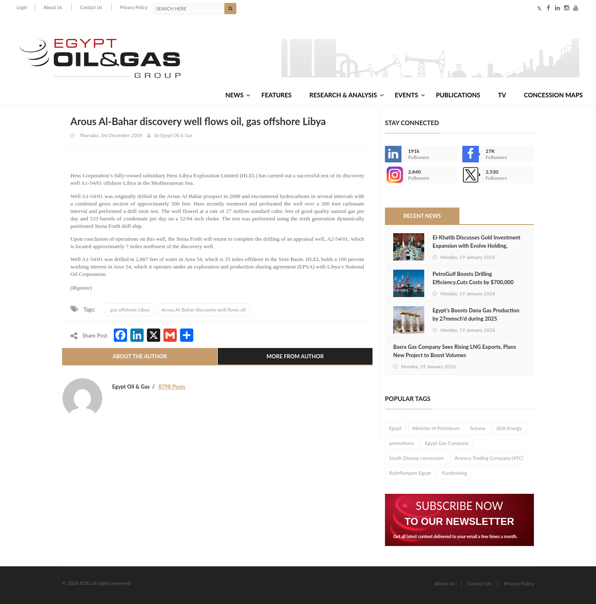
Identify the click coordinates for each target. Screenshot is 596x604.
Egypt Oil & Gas (176, 135)
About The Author (140, 356)
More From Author (295, 356)
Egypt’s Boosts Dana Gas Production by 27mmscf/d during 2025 (476, 314)
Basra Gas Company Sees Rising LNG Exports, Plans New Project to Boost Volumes (454, 350)
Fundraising (454, 473)
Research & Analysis (347, 95)
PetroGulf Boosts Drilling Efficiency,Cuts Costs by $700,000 (473, 278)
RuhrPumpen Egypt (410, 473)
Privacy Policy (133, 7)
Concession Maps (553, 95)
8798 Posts (172, 386)
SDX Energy (509, 428)
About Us (52, 7)
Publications (458, 95)
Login (22, 7)
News (237, 95)
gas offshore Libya (129, 310)
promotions (401, 443)
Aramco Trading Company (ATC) (488, 458)
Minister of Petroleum (435, 428)
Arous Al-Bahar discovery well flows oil (203, 310)
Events (410, 95)
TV (502, 95)
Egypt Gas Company (447, 443)
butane (477, 428)
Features (276, 95)
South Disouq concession (416, 458)
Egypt (395, 428)
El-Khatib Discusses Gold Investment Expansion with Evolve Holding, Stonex (476, 245)
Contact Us (91, 7)
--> (393, 175)
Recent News (422, 216)
